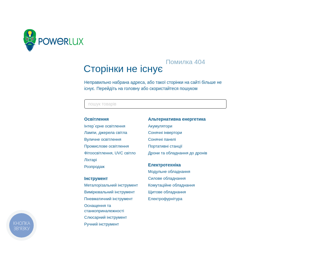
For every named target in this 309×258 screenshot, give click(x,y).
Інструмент (96, 178)
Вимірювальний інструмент (109, 192)
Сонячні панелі (162, 139)
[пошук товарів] (221, 104)
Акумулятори (160, 126)
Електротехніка (164, 164)
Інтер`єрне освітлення (104, 126)
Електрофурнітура (165, 198)
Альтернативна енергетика (176, 119)
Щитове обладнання (167, 192)
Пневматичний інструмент (108, 198)
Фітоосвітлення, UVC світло (110, 153)
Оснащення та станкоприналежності (104, 208)
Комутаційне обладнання (171, 185)
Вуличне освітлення (102, 139)
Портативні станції (165, 146)
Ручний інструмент (101, 224)
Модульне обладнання (169, 171)
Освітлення (96, 119)
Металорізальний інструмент (111, 185)
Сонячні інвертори (165, 132)
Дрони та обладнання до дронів (177, 153)
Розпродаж (94, 166)
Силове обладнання (167, 178)
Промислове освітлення (106, 146)
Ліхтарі (90, 159)
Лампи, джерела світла (105, 132)
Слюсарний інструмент (105, 217)
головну (132, 88)
